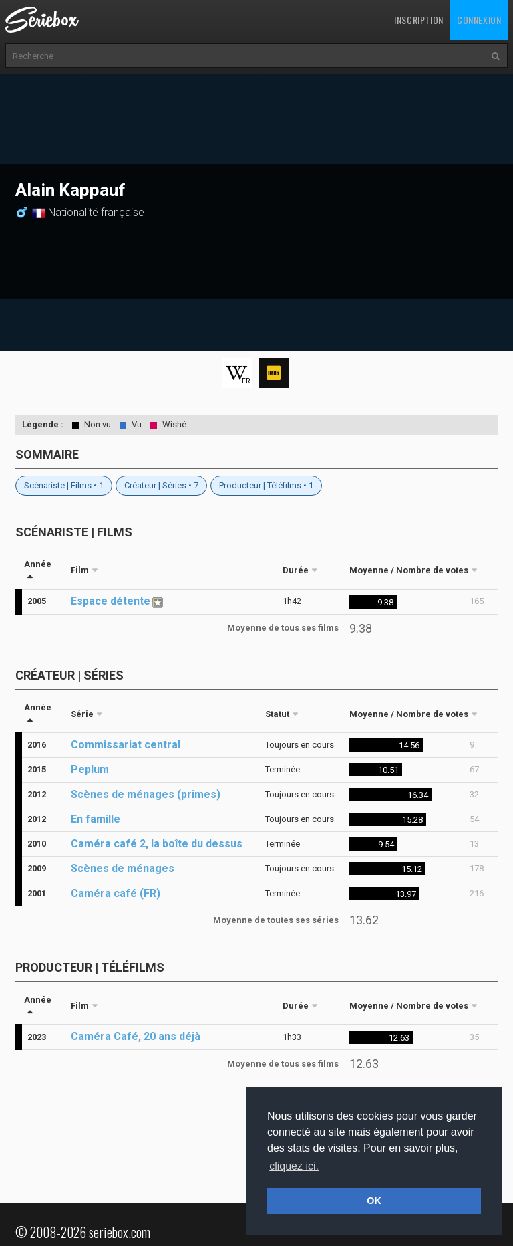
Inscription (419, 20)
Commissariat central (125, 744)
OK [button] (374, 1200)
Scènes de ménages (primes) (145, 794)
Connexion (479, 20)
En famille (95, 819)
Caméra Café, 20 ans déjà (135, 1036)
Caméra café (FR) (115, 893)
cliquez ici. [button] (294, 1166)
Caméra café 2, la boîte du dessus (156, 843)
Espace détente (110, 601)
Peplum (90, 769)
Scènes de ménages (122, 868)
